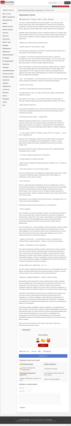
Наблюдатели (6, 48)
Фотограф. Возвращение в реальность (28, 374)
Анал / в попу (6, 14)
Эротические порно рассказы (26, 10)
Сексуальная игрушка (50, 368)
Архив (60, 6)
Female (4, 102)
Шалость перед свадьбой (51, 379)
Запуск (43, 345)
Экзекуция (5, 99)
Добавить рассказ (8, 10)
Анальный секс (40, 10)
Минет (39, 19)
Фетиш (4, 96)
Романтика (5, 64)
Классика (5, 32)
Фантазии (5, 92)
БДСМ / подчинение (8, 17)
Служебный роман (8, 70)
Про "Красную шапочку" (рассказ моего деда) (54, 374)
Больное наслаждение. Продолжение (28, 368)
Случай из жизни (7, 73)
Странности (6, 80)
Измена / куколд (7, 26)
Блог (3, 105)
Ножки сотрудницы (50, 364)
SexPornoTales (26, 421)
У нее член (5, 89)
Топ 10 (54, 6)
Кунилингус (6, 39)
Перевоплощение (7, 55)
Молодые (5, 45)
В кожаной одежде (27, 364)
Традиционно (6, 86)
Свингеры (5, 67)
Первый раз (6, 51)
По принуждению (7, 61)
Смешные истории (8, 77)
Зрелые (4, 23)
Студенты (5, 83)
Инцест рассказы (7, 29)
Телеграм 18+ (43, 356)
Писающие (5, 58)
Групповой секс (7, 20)
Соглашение (49, 421)
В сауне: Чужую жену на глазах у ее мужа (30, 379)
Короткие (5, 36)
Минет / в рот (6, 42)
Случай (45, 19)
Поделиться (47, 351)
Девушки (65, 6)
